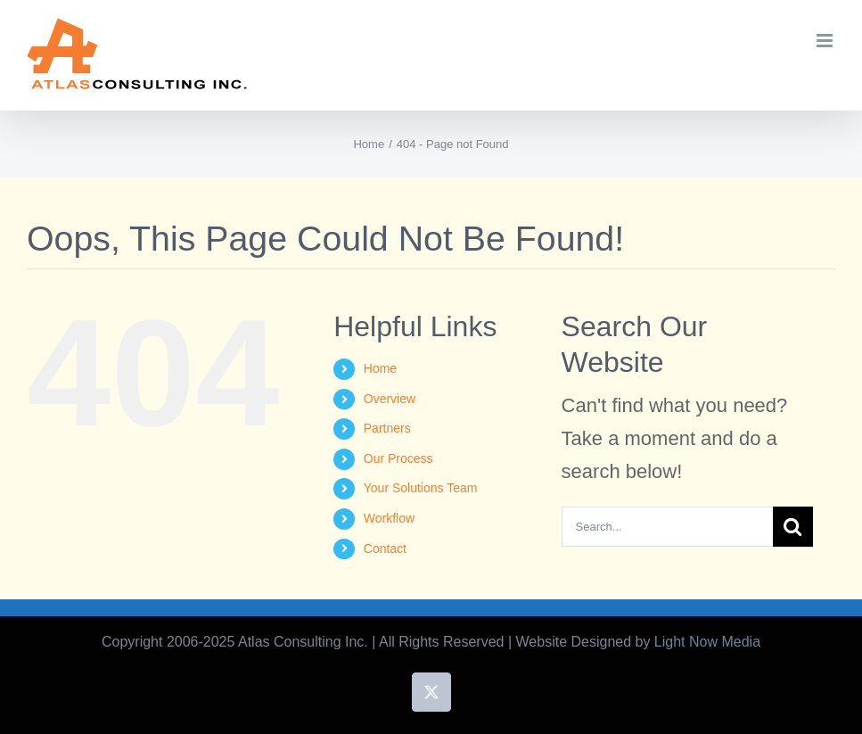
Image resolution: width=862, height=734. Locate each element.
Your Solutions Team (421, 488)
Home (380, 368)
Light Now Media (707, 641)
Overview (389, 399)
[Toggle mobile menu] (826, 40)
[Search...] (667, 527)
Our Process (398, 458)
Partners (387, 428)
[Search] (793, 527)
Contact (385, 548)
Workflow (389, 518)
